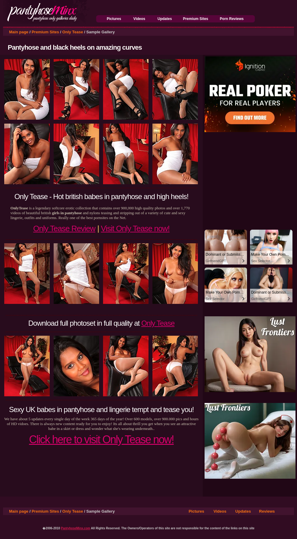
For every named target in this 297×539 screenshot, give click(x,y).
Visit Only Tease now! (135, 228)
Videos (139, 19)
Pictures (114, 19)
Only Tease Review (64, 228)
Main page (18, 32)
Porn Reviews (232, 19)
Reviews (267, 511)
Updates (165, 19)
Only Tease (72, 32)
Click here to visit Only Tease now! (101, 439)
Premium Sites (195, 19)
